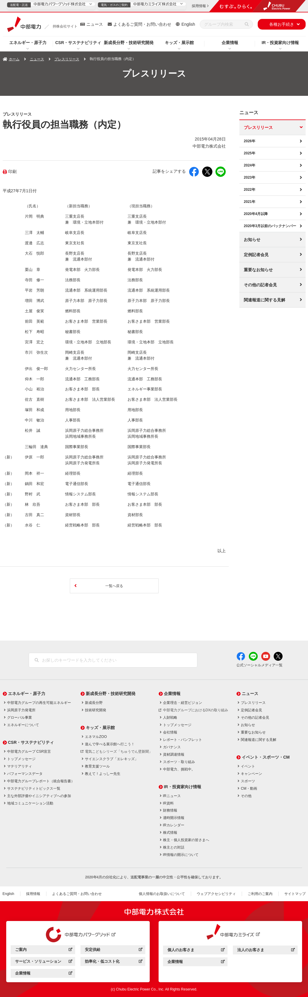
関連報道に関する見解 (264, 300)
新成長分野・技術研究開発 (129, 42)
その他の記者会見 (260, 284)
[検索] (247, 24)
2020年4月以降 (256, 214)
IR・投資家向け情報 (280, 42)
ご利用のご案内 (260, 894)
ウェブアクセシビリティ (216, 894)
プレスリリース (66, 59)
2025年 (249, 153)
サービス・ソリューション (43, 962)
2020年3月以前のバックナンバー (270, 226)
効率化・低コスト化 (113, 962)
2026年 (249, 141)
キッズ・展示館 (179, 42)
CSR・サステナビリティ (78, 42)
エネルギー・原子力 (27, 42)
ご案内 (43, 950)
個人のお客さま (196, 951)
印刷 (12, 171)
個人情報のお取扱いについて (162, 894)
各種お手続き (281, 24)
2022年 (249, 190)
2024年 (249, 165)
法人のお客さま (266, 951)
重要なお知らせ (258, 269)
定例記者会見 (256, 254)
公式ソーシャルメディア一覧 (259, 665)
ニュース (94, 24)
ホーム (14, 59)
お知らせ (252, 239)
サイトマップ (295, 894)
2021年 (249, 202)
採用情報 (33, 894)
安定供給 (113, 950)
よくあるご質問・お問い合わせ (142, 24)
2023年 (249, 177)
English (188, 24)
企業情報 (230, 42)
